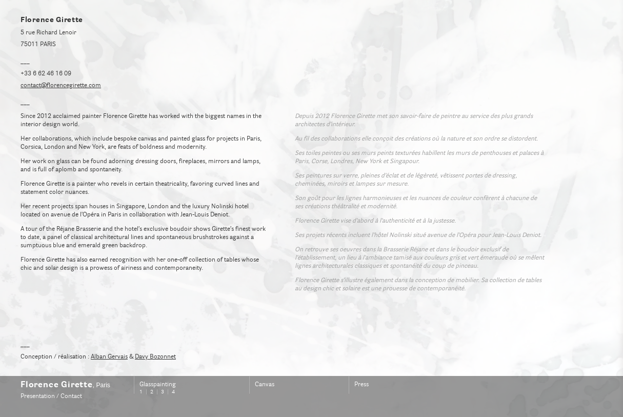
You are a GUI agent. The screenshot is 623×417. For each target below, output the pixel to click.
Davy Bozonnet (155, 357)
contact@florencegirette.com (61, 86)
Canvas (264, 385)
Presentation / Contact (51, 396)
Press (361, 385)
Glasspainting (157, 385)
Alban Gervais (109, 357)
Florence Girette (57, 385)
